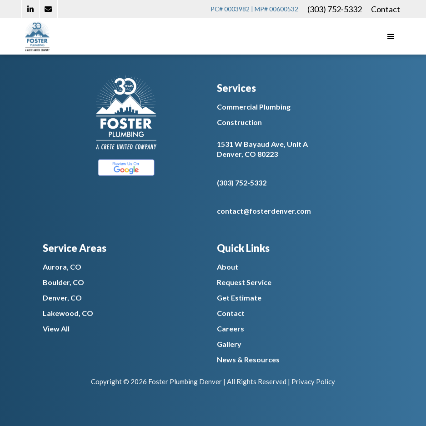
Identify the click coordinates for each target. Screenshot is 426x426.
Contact (385, 9)
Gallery (229, 344)
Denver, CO (62, 297)
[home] (37, 36)
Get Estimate (239, 297)
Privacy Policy (313, 381)
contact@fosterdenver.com (264, 210)
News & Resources (248, 359)
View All (56, 328)
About (227, 266)
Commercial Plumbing (254, 106)
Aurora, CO (62, 266)
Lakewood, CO (68, 313)
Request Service (244, 282)
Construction (239, 122)
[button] (391, 36)
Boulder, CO (63, 282)
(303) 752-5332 (334, 9)
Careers (230, 328)
